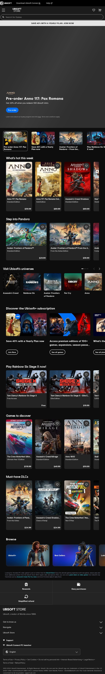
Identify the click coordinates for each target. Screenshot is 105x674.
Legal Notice (89, 660)
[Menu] (3, 10)
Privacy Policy (20, 660)
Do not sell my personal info (49, 660)
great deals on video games (78, 575)
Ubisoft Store (50, 573)
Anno (35, 577)
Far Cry (30, 577)
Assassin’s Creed (22, 577)
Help (49, 3)
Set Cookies (32, 660)
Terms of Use (8, 660)
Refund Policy (20, 663)
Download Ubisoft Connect (28, 3)
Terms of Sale (8, 663)
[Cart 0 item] (99, 10)
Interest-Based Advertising (71, 660)
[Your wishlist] (93, 10)
